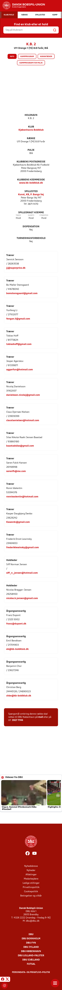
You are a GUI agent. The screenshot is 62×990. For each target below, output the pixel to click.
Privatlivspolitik (31, 887)
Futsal (31, 964)
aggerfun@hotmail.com (19, 370)
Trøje (18, 215)
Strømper (43, 215)
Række (31, 138)
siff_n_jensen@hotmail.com (22, 573)
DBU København (31, 951)
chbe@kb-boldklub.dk (18, 696)
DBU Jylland (31, 947)
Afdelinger (31, 875)
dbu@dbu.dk (32, 921)
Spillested (31, 191)
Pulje (31, 150)
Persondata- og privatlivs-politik (31, 972)
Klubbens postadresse (31, 162)
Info (12, 56)
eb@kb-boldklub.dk (17, 649)
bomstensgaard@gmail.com (22, 293)
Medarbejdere (31, 879)
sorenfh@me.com (16, 471)
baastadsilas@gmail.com (20, 446)
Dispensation (31, 227)
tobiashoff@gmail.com (19, 344)
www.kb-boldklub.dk (31, 183)
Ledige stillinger (31, 883)
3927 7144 (17, 720)
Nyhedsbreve (31, 866)
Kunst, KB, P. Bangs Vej (31, 195)
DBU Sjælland (31, 960)
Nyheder (31, 870)
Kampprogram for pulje (31, 63)
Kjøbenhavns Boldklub (31, 130)
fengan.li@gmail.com (18, 319)
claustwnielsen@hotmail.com (22, 420)
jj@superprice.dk (15, 268)
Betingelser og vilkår (31, 896)
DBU (31, 934)
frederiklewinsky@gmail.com (22, 547)
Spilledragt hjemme (31, 213)
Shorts (31, 215)
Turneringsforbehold (31, 238)
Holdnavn (31, 115)
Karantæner (46, 56)
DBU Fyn (31, 943)
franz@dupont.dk (16, 624)
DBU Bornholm (31, 939)
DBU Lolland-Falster (31, 956)
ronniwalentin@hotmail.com (22, 497)
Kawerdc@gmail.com (18, 522)
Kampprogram (27, 56)
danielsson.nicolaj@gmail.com (23, 395)
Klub (31, 127)
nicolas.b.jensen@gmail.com (22, 598)
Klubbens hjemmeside (31, 180)
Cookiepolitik (31, 891)
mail (40, 717)
